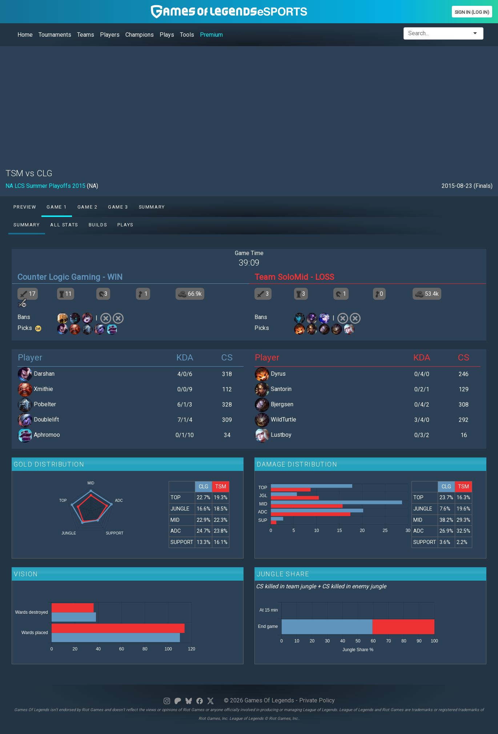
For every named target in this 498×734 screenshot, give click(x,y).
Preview (24, 207)
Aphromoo (47, 434)
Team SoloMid (281, 277)
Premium (211, 34)
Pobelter (45, 404)
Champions (139, 34)
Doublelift (46, 419)
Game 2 (87, 207)
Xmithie (43, 389)
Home (25, 34)
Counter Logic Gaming (58, 277)
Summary (152, 207)
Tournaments (55, 34)
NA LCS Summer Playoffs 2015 (45, 185)
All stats (64, 224)
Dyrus (278, 373)
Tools (187, 34)
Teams (85, 34)
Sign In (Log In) (472, 12)
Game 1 (57, 207)
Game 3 (118, 207)
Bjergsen (282, 404)
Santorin (281, 389)
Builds (98, 224)
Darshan (44, 373)
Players (110, 34)
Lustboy (281, 434)
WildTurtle (283, 419)
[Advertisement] (223, 103)
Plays (167, 34)
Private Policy (317, 700)
